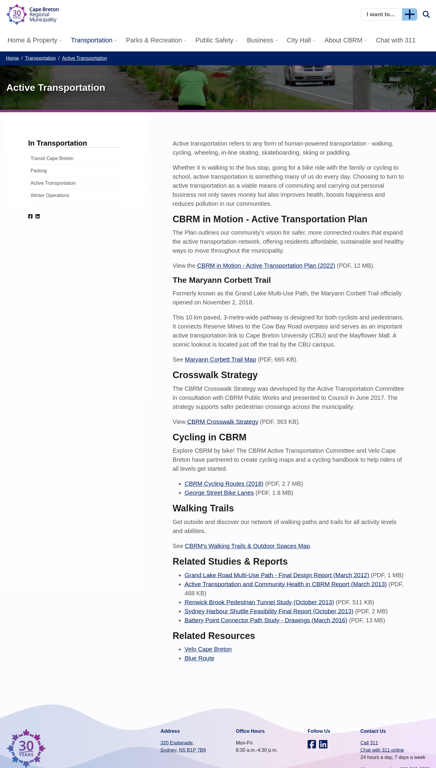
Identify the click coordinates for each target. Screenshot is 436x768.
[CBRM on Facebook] (30, 216)
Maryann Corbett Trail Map (220, 359)
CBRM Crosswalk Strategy (222, 421)
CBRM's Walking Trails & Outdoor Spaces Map (247, 546)
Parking (39, 170)
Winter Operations (50, 195)
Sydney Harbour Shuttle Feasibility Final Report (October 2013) (269, 611)
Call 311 (369, 742)
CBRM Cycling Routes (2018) (224, 483)
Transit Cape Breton (52, 158)
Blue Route (199, 658)
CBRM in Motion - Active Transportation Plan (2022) (266, 265)
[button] (389, 14)
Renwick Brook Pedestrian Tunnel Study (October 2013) (259, 602)
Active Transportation (53, 183)
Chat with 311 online (382, 750)
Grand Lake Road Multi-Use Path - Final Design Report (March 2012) (278, 575)
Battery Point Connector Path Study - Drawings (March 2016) (266, 620)
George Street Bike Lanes (219, 492)
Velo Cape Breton (208, 649)
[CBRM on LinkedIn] (37, 216)
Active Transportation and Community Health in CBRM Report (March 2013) (286, 584)
